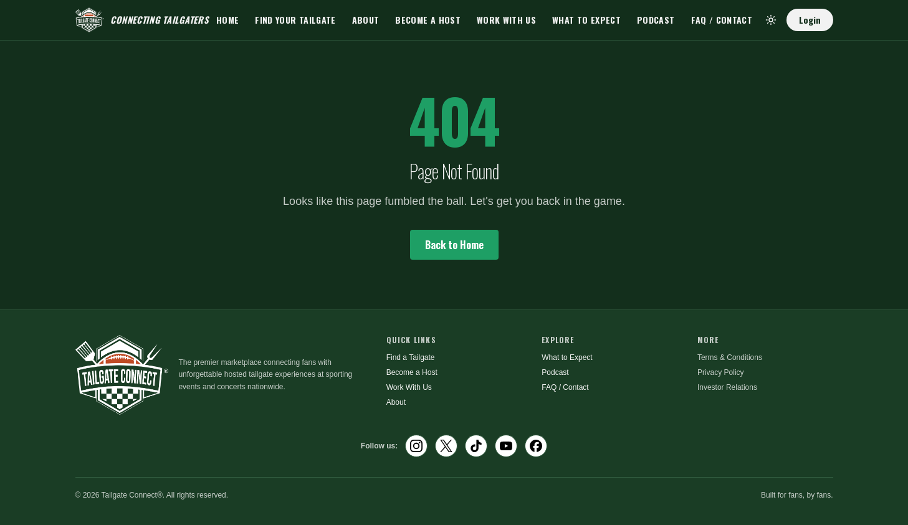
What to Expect (586, 19)
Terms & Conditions (729, 357)
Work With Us (506, 19)
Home (227, 19)
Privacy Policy (720, 372)
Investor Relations (727, 387)
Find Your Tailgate (295, 19)
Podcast (655, 19)
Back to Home (454, 244)
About (366, 19)
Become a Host (428, 19)
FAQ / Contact (722, 19)
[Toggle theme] (770, 20)
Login (810, 19)
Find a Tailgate (410, 357)
